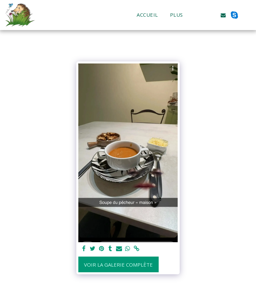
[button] (201, 15)
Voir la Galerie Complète (118, 264)
